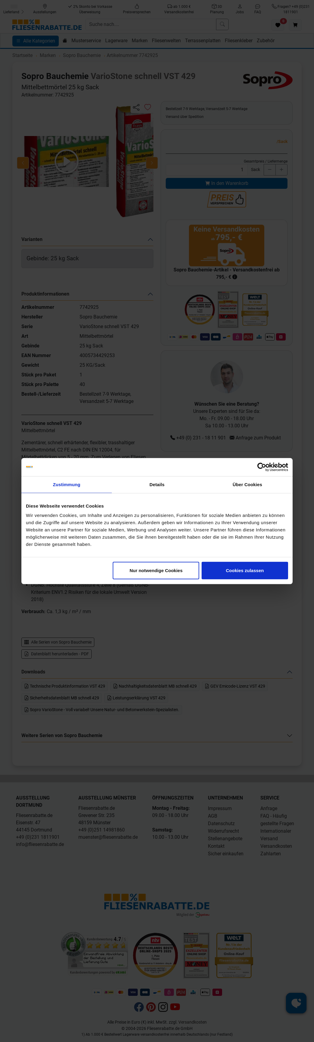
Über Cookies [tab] (247, 484)
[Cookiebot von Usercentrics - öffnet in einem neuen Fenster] (261, 466)
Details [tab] (157, 484)
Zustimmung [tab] (66, 484)
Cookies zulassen (245, 570)
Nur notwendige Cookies (156, 570)
